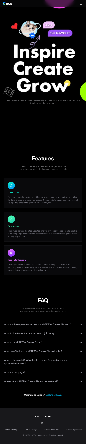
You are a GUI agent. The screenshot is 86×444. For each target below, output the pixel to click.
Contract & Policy (10, 430)
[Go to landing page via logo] (7, 3)
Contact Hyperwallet (74, 430)
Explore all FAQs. (53, 395)
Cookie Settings (31, 430)
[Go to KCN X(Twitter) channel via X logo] (42, 423)
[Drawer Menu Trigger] (81, 3)
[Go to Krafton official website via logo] (43, 416)
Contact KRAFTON (52, 430)
